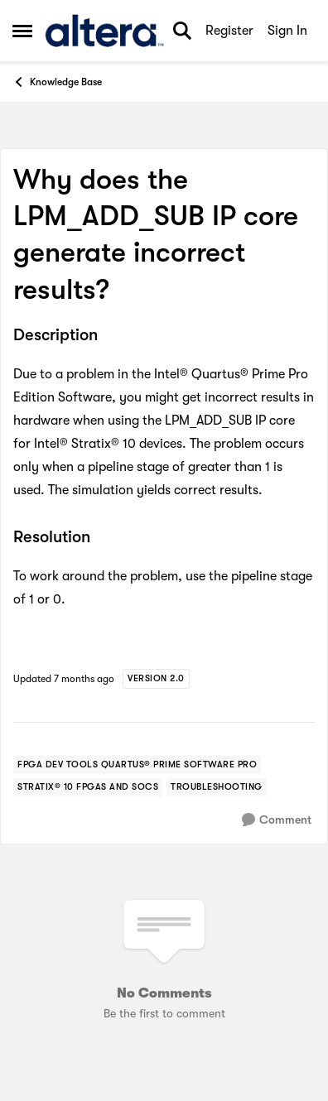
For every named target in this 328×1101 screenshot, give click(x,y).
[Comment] (277, 820)
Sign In (287, 30)
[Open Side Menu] (22, 30)
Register (229, 30)
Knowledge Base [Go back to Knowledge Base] (57, 82)
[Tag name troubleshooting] (216, 787)
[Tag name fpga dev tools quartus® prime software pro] (137, 765)
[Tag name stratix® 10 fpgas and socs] (87, 787)
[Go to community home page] (104, 30)
